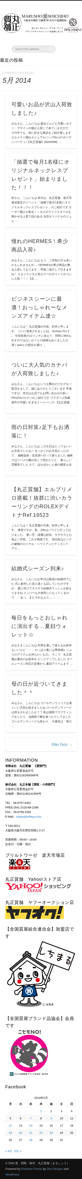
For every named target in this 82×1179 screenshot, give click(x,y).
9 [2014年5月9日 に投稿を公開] (51, 1118)
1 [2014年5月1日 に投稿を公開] (41, 1111)
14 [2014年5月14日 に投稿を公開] (30, 1125)
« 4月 (8, 1151)
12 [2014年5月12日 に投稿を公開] (10, 1125)
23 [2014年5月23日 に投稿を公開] (51, 1132)
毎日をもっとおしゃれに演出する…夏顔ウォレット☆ (39, 626)
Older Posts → (62, 744)
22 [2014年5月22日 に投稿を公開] (40, 1132)
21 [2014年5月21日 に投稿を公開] (30, 1132)
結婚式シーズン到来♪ (37, 568)
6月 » (17, 1151)
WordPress (12, 1174)
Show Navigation (66, 39)
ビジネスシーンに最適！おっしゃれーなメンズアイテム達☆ (39, 307)
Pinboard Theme (31, 1168)
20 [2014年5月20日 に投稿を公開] (20, 1132)
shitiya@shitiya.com (28, 816)
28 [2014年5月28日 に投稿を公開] (30, 1140)
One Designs (55, 1168)
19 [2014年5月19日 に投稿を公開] (10, 1132)
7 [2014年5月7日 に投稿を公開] (30, 1118)
